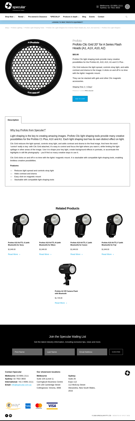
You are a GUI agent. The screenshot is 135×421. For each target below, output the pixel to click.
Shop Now (9, 17)
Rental (20, 17)
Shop (7, 28)
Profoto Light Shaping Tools (34, 28)
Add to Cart (80, 99)
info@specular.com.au (21, 385)
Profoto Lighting (16, 28)
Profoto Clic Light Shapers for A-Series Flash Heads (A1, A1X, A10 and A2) (73, 28)
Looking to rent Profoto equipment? (67, 22)
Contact (101, 17)
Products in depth (70, 17)
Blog (84, 17)
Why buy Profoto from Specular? (27, 130)
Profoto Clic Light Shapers (111, 28)
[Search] (126, 16)
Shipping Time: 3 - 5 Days (82, 87)
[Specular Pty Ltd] (15, 6)
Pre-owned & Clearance (37, 17)
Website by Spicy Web (121, 415)
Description (13, 120)
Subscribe (116, 352)
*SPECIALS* (55, 17)
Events (92, 17)
